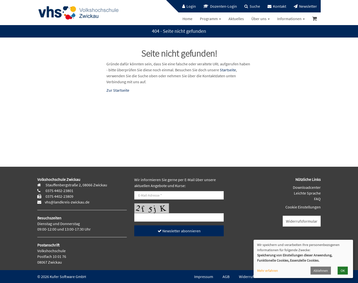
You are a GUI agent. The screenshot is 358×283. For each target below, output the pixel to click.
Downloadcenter (307, 187)
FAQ (317, 198)
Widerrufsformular (301, 221)
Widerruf (246, 276)
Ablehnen (320, 270)
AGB (226, 276)
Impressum (203, 276)
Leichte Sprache (307, 193)
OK (343, 270)
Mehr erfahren (267, 270)
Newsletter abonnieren (179, 230)
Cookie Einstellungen (303, 206)
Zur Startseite (117, 90)
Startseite (228, 69)
